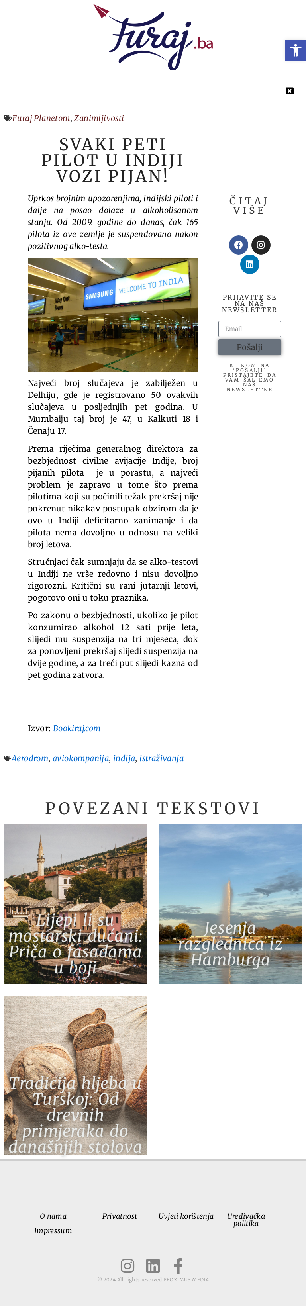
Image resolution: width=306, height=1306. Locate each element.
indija (124, 758)
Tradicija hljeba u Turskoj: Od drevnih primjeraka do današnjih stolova (75, 1115)
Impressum (53, 1230)
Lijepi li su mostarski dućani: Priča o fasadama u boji (75, 944)
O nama (53, 1216)
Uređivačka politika (246, 1220)
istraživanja (161, 758)
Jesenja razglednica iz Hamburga (230, 944)
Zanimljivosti (99, 118)
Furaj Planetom (41, 118)
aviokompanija (81, 758)
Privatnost (119, 1216)
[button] (295, 50)
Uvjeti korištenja (186, 1216)
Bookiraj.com (77, 728)
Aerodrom (30, 758)
